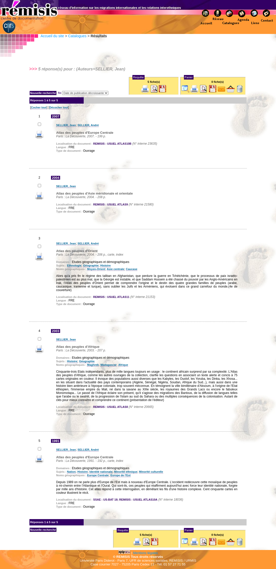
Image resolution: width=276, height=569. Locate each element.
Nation (71, 471)
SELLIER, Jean (66, 125)
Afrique (123, 364)
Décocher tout (58, 107)
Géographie (91, 265)
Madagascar (108, 364)
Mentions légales (145, 553)
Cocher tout (39, 107)
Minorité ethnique (125, 471)
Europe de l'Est (120, 475)
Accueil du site (52, 36)
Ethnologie (74, 265)
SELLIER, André (88, 125)
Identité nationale (101, 471)
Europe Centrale (98, 475)
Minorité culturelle (151, 471)
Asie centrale (115, 269)
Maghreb (93, 364)
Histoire (105, 265)
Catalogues (77, 36)
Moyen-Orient (96, 269)
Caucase (131, 269)
